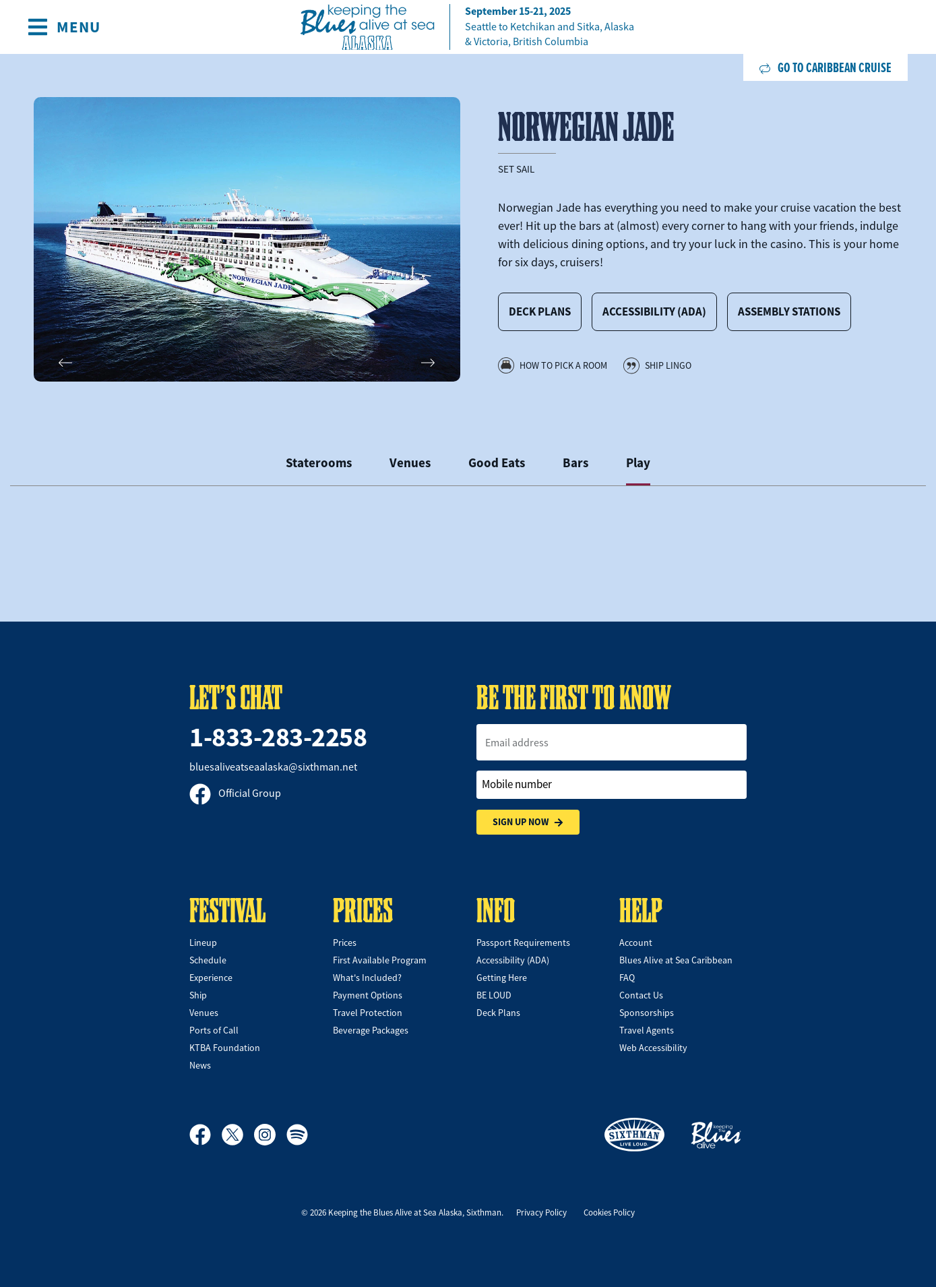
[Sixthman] (634, 1135)
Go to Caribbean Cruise (825, 67)
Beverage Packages (370, 1030)
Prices (344, 942)
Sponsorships (646, 1013)
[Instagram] (270, 1134)
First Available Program (380, 960)
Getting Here (501, 977)
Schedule (207, 960)
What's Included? (367, 977)
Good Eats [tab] (496, 462)
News (200, 1065)
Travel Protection (367, 1013)
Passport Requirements (523, 942)
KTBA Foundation (224, 1048)
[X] (238, 1134)
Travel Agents (646, 1030)
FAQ (627, 977)
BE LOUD (493, 995)
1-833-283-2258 (278, 737)
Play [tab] (638, 462)
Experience (210, 977)
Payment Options (367, 995)
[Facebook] (205, 1134)
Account (635, 942)
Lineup (203, 942)
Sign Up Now (528, 822)
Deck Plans (540, 311)
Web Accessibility (653, 1048)
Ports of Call (214, 1030)
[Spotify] (297, 1134)
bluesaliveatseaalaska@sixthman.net (273, 767)
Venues (203, 1013)
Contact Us (641, 995)
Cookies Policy (609, 1212)
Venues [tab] (410, 462)
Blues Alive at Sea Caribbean (675, 960)
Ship (198, 995)
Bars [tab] (575, 462)
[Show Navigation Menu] (63, 27)
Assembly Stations (789, 311)
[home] (468, 27)
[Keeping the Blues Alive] (716, 1135)
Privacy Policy (541, 1212)
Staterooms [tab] (319, 462)
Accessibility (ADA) (654, 311)
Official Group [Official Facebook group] (235, 793)
